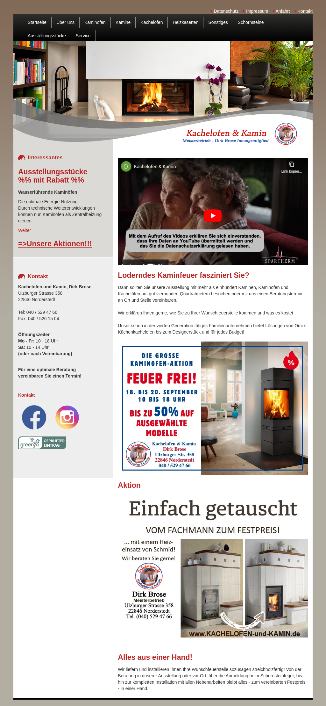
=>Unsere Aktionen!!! (55, 244)
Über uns (65, 22)
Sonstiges (218, 22)
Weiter (24, 230)
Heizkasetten (185, 22)
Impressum (255, 11)
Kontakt (304, 11)
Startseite (37, 22)
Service (83, 35)
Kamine (123, 22)
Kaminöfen (95, 22)
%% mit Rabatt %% (51, 180)
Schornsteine (251, 22)
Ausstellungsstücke (47, 35)
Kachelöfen (151, 22)
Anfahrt (281, 11)
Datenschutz (225, 11)
